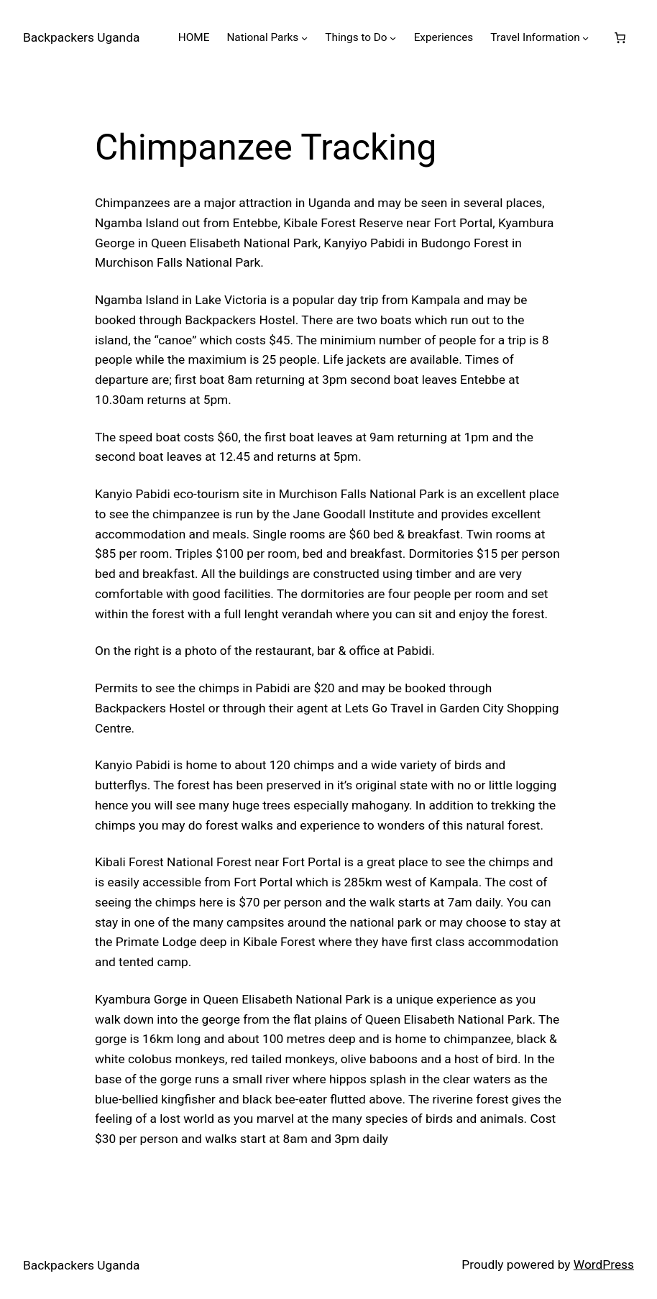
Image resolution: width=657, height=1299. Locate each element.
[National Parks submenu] (304, 38)
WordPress (604, 1264)
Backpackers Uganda (81, 37)
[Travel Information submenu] (585, 38)
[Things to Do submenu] (393, 38)
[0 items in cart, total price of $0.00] (620, 37)
